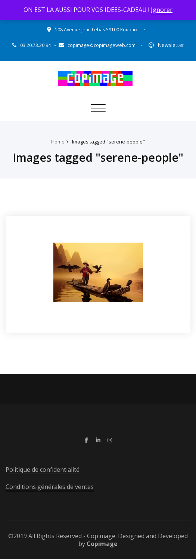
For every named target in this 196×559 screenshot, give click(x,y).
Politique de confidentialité (43, 469)
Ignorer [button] (161, 10)
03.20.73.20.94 (35, 45)
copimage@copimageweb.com (102, 45)
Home (58, 141)
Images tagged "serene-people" (108, 141)
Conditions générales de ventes (50, 487)
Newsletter (171, 44)
